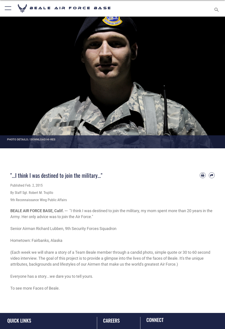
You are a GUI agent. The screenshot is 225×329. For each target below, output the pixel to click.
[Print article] (203, 175)
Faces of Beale (46, 288)
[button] (7, 8)
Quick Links (19, 320)
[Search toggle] (217, 8)
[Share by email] (212, 175)
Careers (111, 320)
